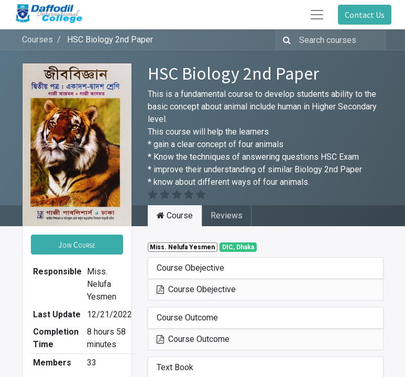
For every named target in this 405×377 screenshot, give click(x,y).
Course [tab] (175, 215)
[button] (77, 244)
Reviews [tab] (227, 215)
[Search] (284, 40)
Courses (37, 40)
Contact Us (365, 14)
